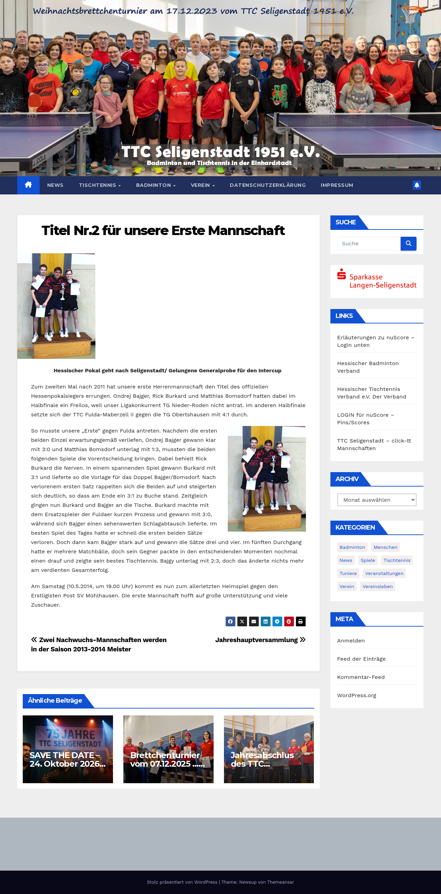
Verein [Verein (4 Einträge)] (347, 586)
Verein (201, 185)
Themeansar (280, 882)
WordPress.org (357, 695)
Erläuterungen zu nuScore (373, 337)
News (55, 185)
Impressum (337, 185)
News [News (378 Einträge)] (346, 560)
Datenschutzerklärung (268, 185)
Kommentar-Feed (361, 677)
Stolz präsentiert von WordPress (183, 882)
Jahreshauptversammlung (260, 640)
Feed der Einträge (361, 659)
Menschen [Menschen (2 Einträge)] (385, 547)
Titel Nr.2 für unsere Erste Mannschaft (163, 230)
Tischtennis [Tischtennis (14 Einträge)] (396, 560)
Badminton (154, 185)
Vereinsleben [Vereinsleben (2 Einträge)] (377, 586)
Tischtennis (98, 185)
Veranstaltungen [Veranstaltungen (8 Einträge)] (384, 573)
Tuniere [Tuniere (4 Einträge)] (348, 573)
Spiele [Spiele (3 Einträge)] (368, 560)
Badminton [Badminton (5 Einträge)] (352, 547)
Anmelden (351, 640)
